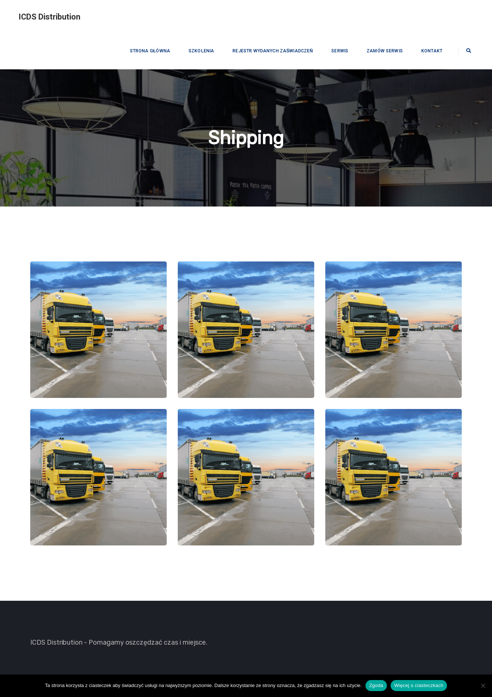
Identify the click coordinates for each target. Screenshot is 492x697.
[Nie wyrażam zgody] (482, 685)
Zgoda (376, 685)
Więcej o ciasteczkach (418, 685)
